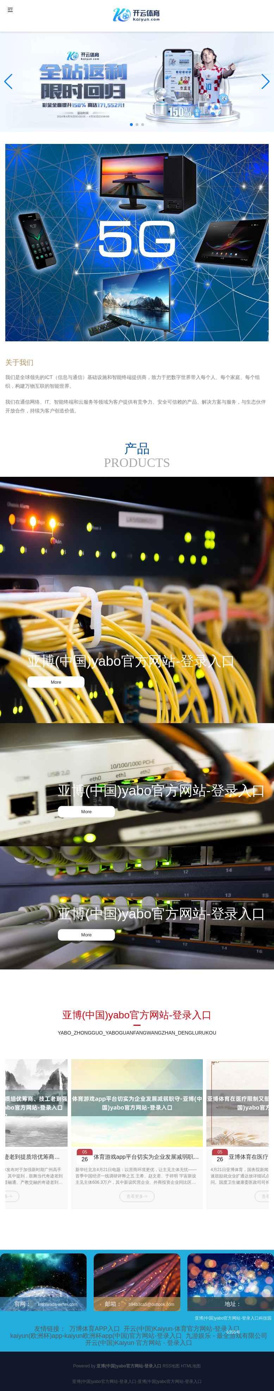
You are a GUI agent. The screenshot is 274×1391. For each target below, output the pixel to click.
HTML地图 (191, 1366)
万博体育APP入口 (94, 1328)
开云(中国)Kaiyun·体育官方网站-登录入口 (182, 1328)
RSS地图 (171, 1366)
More (56, 681)
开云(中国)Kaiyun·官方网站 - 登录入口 (138, 1342)
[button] (265, 81)
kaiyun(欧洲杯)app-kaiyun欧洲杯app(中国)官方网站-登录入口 (96, 1335)
